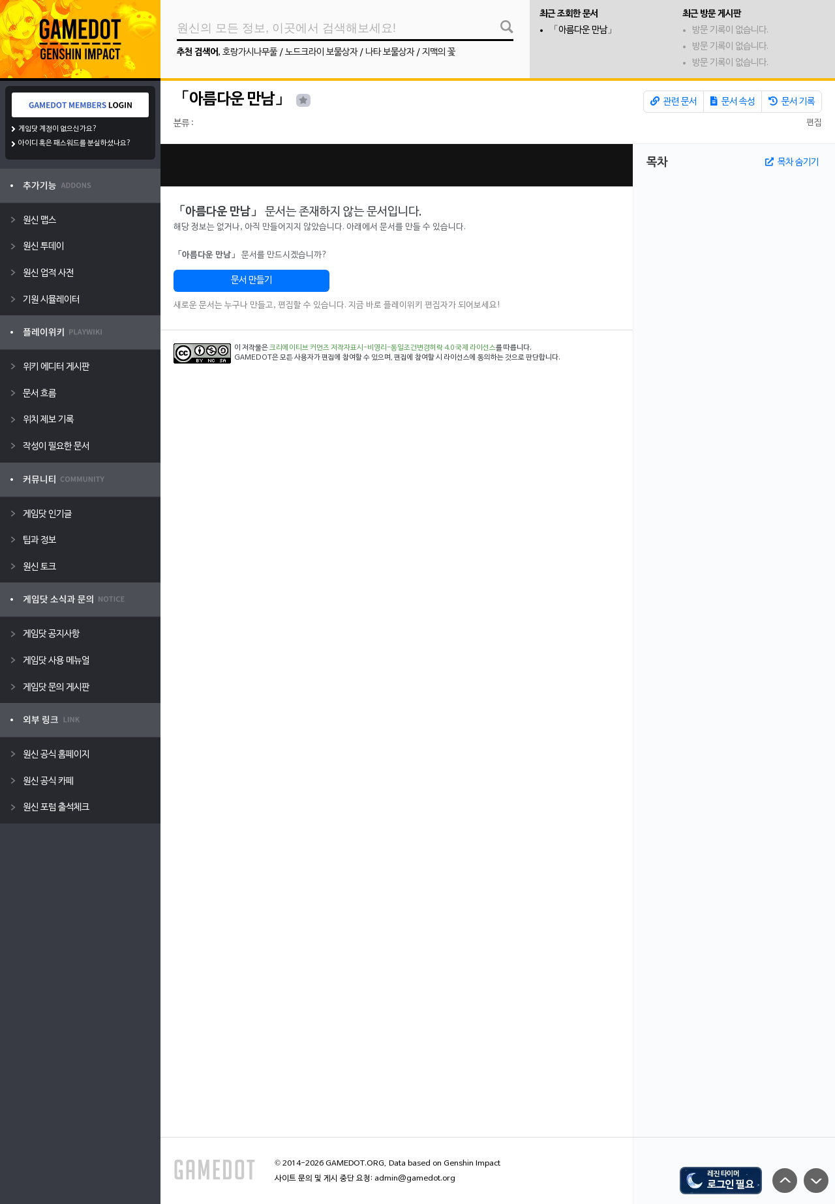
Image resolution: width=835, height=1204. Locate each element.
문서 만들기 (251, 280)
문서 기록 (791, 101)
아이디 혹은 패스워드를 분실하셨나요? (74, 143)
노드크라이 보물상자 (321, 52)
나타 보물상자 (389, 52)
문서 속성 (732, 101)
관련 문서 (673, 101)
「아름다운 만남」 (582, 30)
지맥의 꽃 (438, 52)
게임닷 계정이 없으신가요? (57, 129)
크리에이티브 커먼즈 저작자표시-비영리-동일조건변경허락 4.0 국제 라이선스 (382, 348)
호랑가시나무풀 (249, 52)
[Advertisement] (396, 165)
